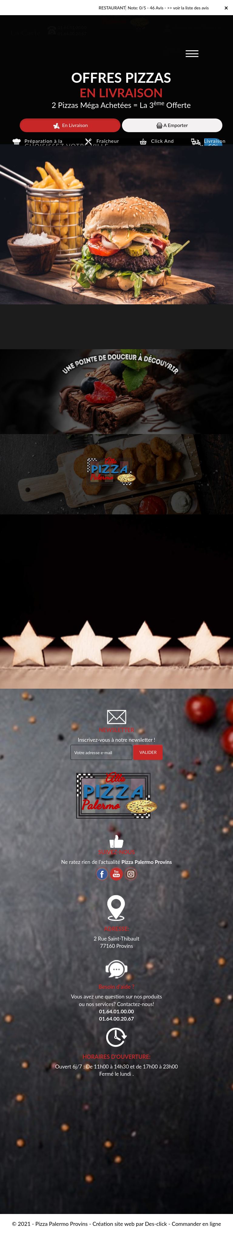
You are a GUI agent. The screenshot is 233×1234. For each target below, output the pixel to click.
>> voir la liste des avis (188, 7)
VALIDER (148, 752)
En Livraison (70, 125)
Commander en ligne (196, 1223)
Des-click (156, 1223)
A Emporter (172, 125)
